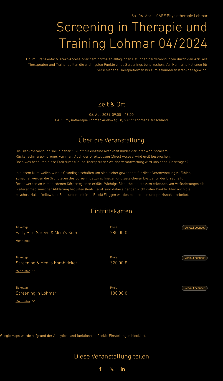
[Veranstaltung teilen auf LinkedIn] (123, 369)
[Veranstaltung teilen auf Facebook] (100, 369)
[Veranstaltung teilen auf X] (111, 369)
